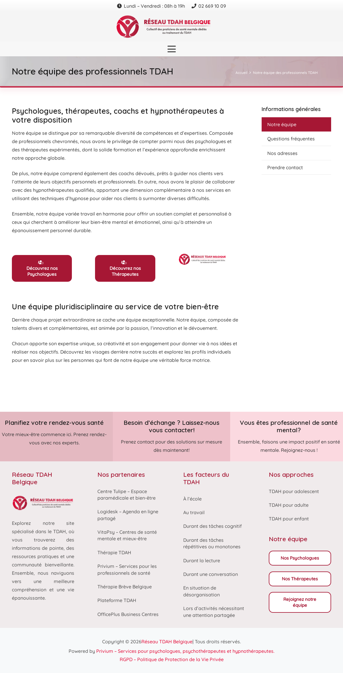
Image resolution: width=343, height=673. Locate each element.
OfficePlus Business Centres (128, 614)
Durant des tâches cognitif (212, 526)
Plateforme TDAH (116, 600)
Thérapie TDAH (114, 552)
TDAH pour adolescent (294, 491)
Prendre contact (285, 167)
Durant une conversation (210, 574)
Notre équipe (281, 124)
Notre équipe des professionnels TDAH (285, 72)
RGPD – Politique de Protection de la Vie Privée (172, 659)
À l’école (192, 499)
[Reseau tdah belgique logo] (171, 27)
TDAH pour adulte (289, 505)
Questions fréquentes (291, 139)
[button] (172, 49)
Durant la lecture (201, 560)
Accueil (241, 72)
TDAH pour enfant (289, 519)
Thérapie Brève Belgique (124, 587)
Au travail (194, 512)
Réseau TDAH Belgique (166, 642)
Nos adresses (282, 153)
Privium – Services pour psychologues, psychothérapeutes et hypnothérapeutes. (185, 651)
